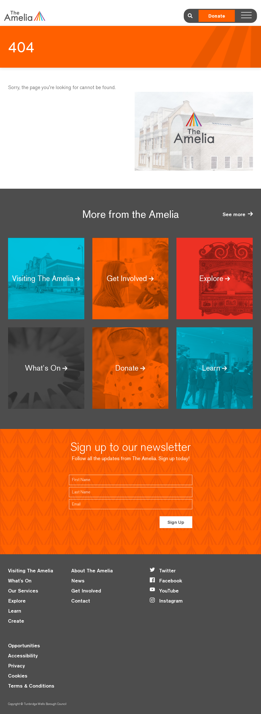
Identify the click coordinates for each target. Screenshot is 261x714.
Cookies (17, 676)
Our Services (23, 590)
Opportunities (24, 645)
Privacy (16, 665)
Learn (14, 611)
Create (16, 621)
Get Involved (86, 590)
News (78, 580)
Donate (216, 16)
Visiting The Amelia (30, 570)
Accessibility (23, 655)
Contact (80, 601)
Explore (17, 601)
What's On (19, 580)
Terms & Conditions (31, 686)
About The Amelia (92, 570)
